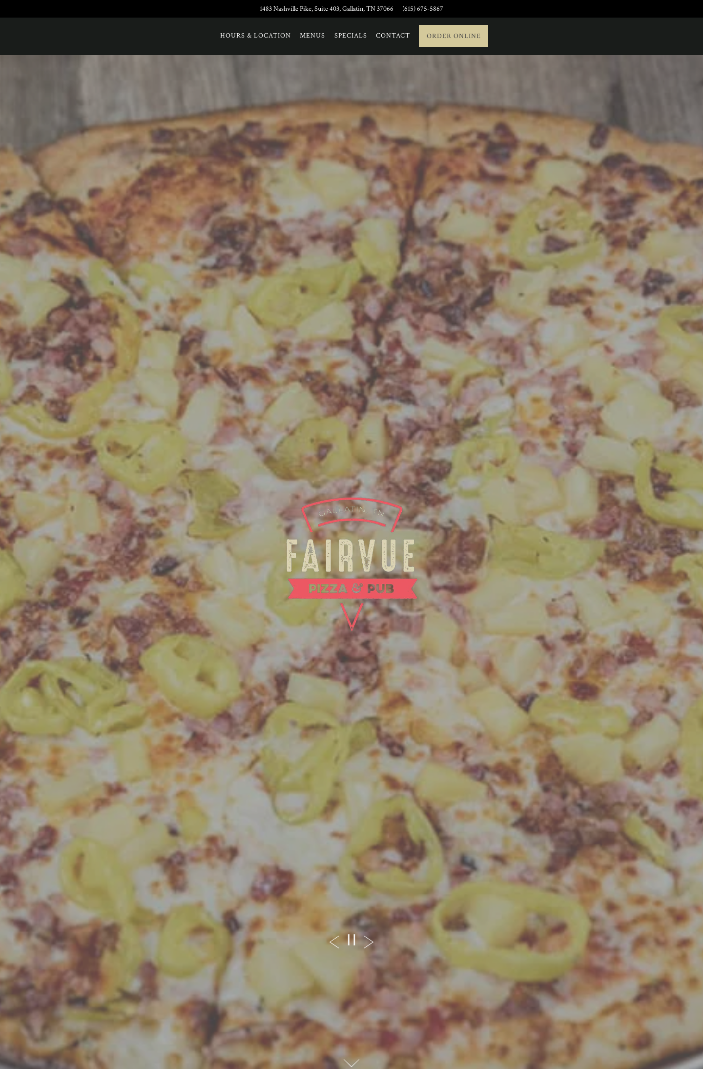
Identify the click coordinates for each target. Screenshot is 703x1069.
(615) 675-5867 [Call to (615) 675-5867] (422, 8)
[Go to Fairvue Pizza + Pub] (326, 8)
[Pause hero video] (351, 940)
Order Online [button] (454, 36)
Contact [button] (393, 35)
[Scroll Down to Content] (351, 1063)
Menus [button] (312, 35)
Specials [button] (350, 35)
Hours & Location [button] (255, 35)
